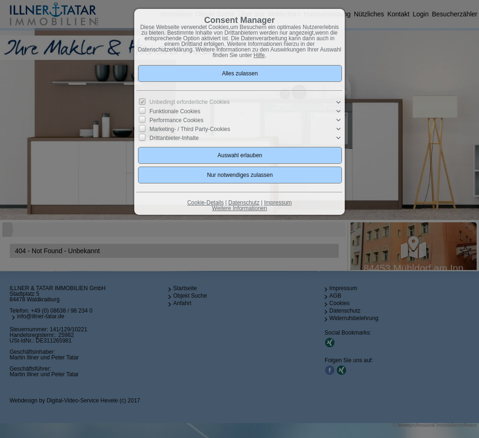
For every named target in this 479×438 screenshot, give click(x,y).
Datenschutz (244, 202)
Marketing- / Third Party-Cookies (190, 129)
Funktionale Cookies (175, 111)
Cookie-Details (205, 202)
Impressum (277, 202)
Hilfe (259, 55)
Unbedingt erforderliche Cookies (190, 102)
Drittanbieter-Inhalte (174, 138)
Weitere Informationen (239, 208)
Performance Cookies (176, 120)
